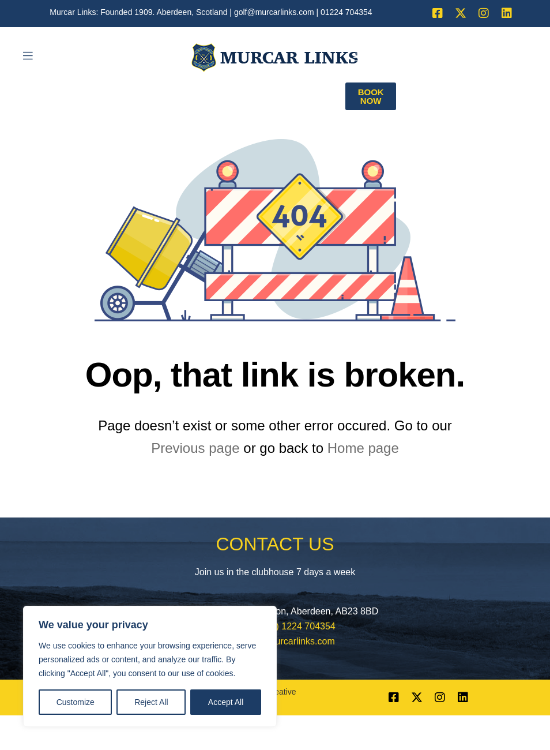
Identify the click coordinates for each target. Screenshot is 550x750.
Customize (75, 702)
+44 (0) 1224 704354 (293, 626)
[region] (150, 666)
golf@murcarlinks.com (274, 12)
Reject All (151, 702)
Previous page (195, 448)
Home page (363, 448)
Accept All (225, 702)
